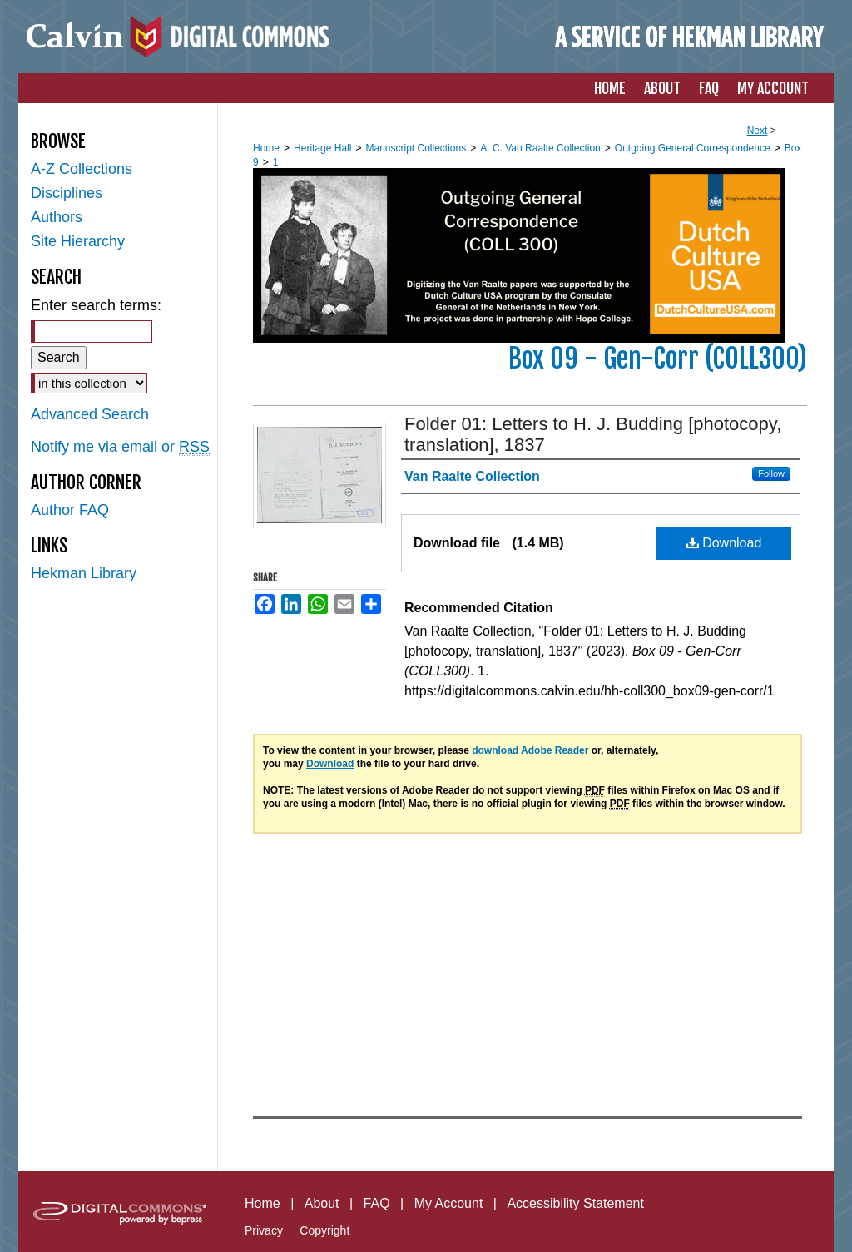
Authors (56, 217)
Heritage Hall (322, 148)
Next (757, 130)
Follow (771, 473)
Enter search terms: (96, 305)
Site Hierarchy (78, 241)
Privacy (264, 1230)
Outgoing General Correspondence (692, 148)
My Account (448, 1203)
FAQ (377, 1203)
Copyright (324, 1230)
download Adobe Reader (530, 750)
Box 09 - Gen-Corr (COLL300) (657, 358)
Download (724, 543)
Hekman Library (83, 573)
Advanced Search (90, 414)
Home (266, 148)
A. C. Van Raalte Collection (540, 148)
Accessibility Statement (575, 1203)
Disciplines (66, 193)
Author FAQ (70, 510)
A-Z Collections (81, 169)
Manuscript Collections (415, 148)
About (322, 1203)
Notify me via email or (120, 447)
